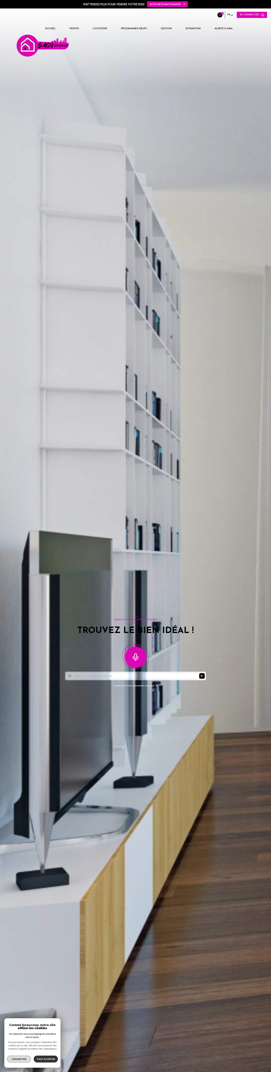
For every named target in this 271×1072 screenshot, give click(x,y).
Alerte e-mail (223, 28)
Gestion (166, 28)
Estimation (193, 28)
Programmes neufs (134, 28)
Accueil (50, 28)
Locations (100, 28)
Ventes (74, 28)
